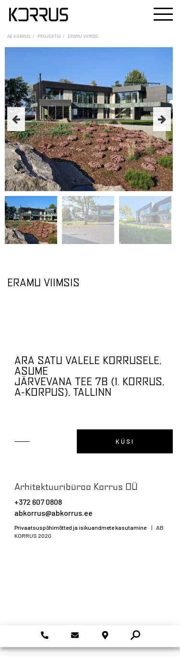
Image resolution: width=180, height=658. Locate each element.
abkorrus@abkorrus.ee (53, 512)
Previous (16, 119)
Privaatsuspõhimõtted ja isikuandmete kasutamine (80, 527)
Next (162, 119)
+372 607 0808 (38, 501)
